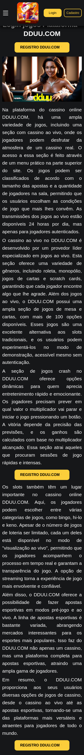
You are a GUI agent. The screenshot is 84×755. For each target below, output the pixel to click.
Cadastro (73, 13)
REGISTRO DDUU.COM (42, 47)
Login (52, 13)
